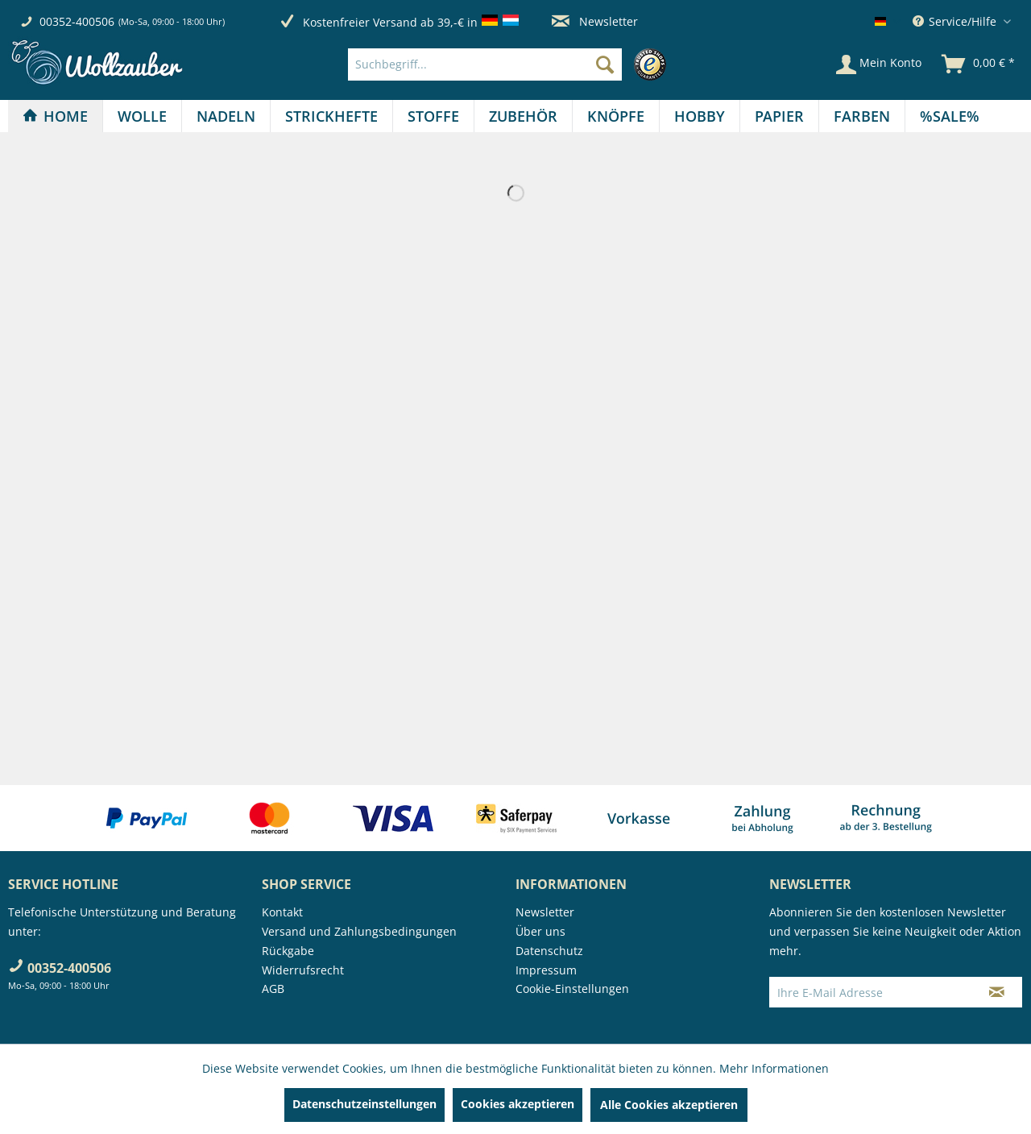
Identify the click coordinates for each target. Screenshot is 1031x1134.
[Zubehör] (523, 116)
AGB (273, 988)
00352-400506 (76, 21)
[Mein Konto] (878, 64)
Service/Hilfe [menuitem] (956, 21)
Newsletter (595, 21)
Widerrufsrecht (303, 970)
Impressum (546, 970)
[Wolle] (142, 116)
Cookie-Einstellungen (572, 988)
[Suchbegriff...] (485, 64)
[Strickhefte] (331, 116)
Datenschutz (549, 950)
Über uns (540, 931)
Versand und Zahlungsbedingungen (359, 931)
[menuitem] (511, 64)
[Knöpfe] (616, 116)
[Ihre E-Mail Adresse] (870, 992)
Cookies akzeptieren (517, 1103)
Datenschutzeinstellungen (364, 1103)
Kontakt (282, 912)
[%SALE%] (949, 116)
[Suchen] (605, 64)
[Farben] (862, 116)
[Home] (55, 116)
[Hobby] (699, 116)
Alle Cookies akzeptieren (669, 1104)
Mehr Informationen (774, 1068)
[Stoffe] (433, 116)
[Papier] (779, 116)
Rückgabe (288, 950)
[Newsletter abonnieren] (996, 992)
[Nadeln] (226, 116)
